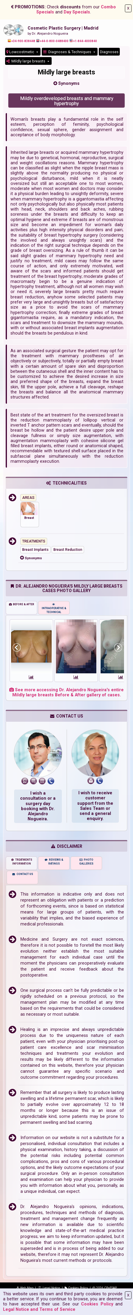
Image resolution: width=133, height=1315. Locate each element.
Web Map (24, 1288)
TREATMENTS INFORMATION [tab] (21, 861)
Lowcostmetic (20, 52)
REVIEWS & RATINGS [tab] (53, 861)
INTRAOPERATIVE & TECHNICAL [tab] (54, 608)
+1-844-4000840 (83, 41)
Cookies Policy (97, 1304)
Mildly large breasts (26, 61)
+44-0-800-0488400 (52, 41)
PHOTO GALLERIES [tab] (86, 861)
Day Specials (77, 12)
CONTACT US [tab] (22, 874)
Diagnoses (109, 52)
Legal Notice (49, 1288)
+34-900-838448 (21, 41)
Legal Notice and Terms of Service (39, 1309)
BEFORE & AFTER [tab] (21, 604)
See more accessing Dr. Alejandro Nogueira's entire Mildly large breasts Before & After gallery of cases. (66, 692)
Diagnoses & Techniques (67, 52)
